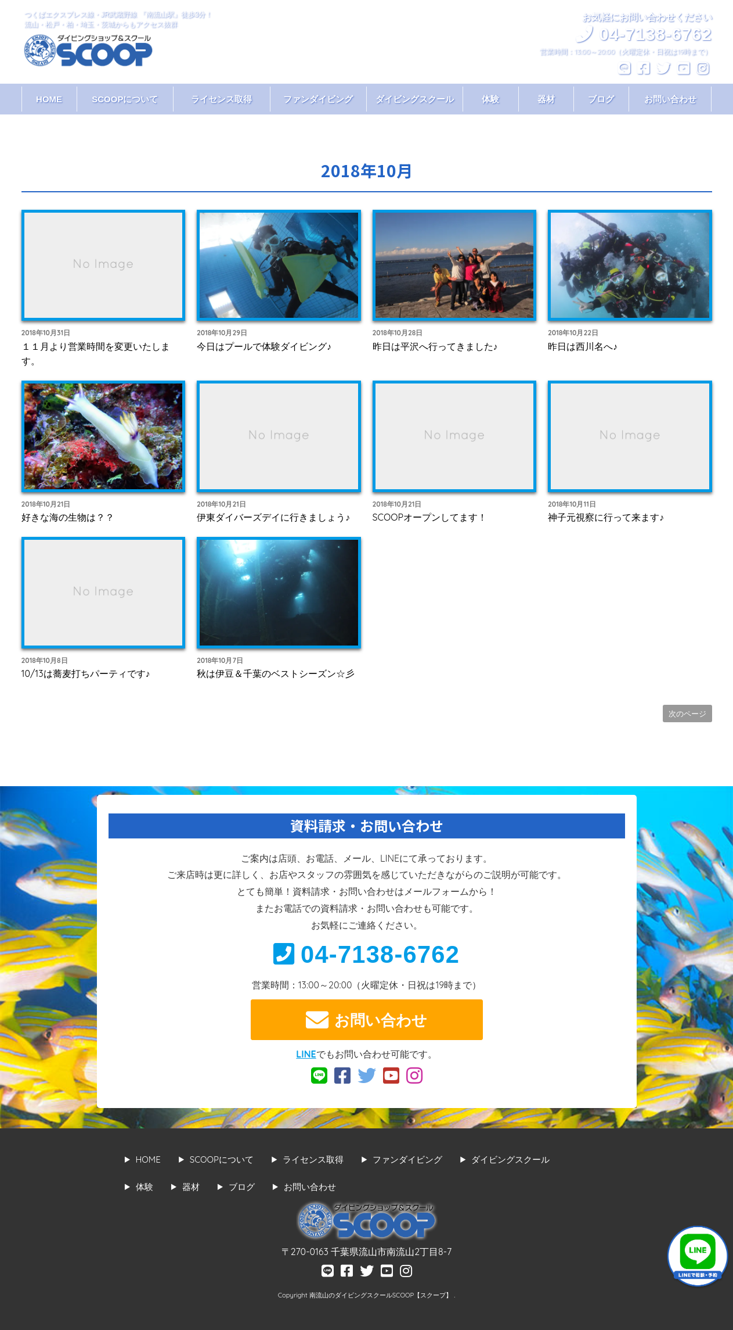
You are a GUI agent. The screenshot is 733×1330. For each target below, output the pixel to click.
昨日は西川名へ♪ (583, 346)
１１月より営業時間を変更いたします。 (95, 353)
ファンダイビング (318, 99)
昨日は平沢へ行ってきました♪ (435, 346)
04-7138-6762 (366, 954)
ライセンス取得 (221, 99)
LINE (306, 1054)
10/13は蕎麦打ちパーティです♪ (85, 673)
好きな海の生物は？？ (67, 517)
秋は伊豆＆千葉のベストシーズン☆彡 (276, 673)
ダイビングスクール (414, 99)
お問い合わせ (670, 99)
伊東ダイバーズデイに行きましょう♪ (273, 517)
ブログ (601, 99)
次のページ (687, 713)
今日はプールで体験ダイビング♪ (264, 346)
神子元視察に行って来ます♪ (606, 517)
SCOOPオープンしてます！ (430, 517)
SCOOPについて (125, 99)
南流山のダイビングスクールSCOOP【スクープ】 (381, 1295)
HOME (49, 99)
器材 (546, 99)
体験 (490, 99)
